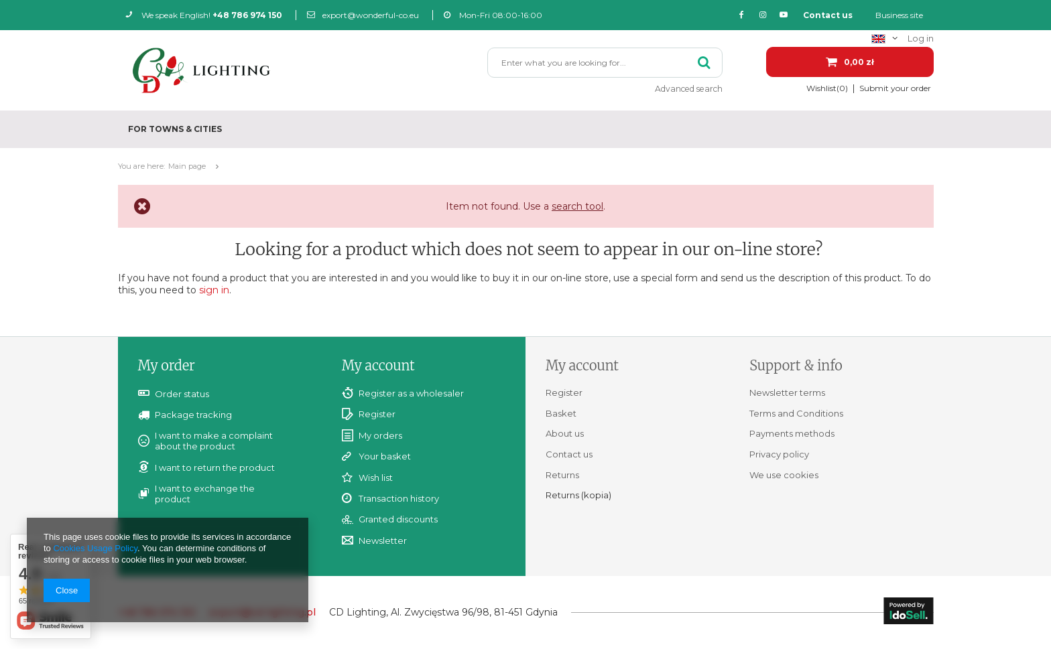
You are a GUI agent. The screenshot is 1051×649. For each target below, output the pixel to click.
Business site (899, 15)
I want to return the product (215, 467)
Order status (182, 393)
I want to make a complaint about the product (214, 440)
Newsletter (383, 541)
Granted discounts (398, 519)
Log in (921, 38)
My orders (380, 436)
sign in (214, 290)
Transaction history (399, 499)
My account (378, 365)
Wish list (376, 478)
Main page (187, 166)
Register (377, 414)
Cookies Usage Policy (95, 548)
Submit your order (895, 88)
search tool (577, 206)
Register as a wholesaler (411, 393)
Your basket (385, 456)
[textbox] (605, 63)
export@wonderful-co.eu (363, 15)
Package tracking (193, 414)
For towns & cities (175, 129)
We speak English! (204, 15)
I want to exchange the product (205, 493)
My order (166, 365)
